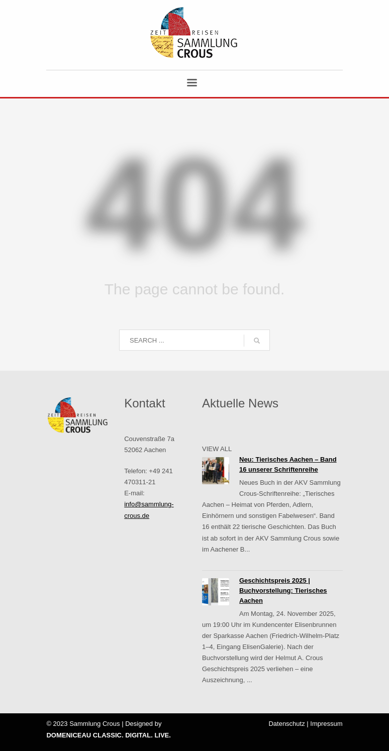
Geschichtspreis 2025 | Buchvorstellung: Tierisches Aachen (283, 590)
